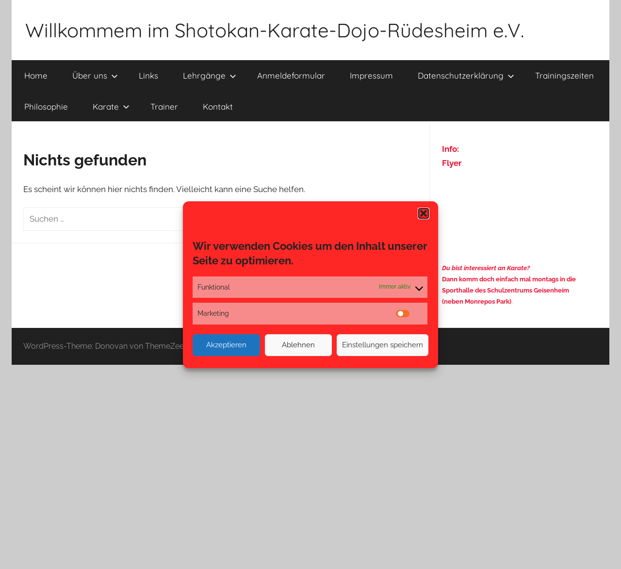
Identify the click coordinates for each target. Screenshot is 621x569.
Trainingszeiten (564, 75)
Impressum (371, 75)
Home (36, 75)
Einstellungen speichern (382, 345)
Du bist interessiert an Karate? (486, 268)
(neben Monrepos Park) (476, 301)
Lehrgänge (209, 75)
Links (148, 75)
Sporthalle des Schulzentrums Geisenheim (505, 290)
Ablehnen (298, 345)
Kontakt (218, 106)
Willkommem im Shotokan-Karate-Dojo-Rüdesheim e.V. (274, 30)
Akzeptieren (226, 345)
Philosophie (46, 106)
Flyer (452, 163)
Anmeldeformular (291, 75)
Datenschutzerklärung (466, 75)
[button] (423, 213)
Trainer (164, 106)
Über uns (95, 75)
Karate (111, 106)
